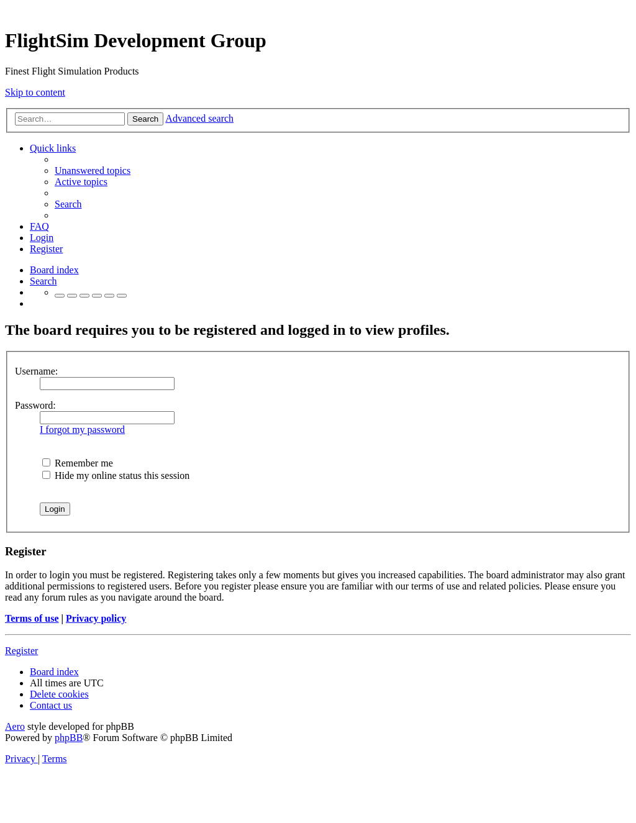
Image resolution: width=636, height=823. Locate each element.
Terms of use (32, 618)
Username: (36, 371)
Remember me (77, 463)
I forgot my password (82, 429)
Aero (15, 726)
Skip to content (35, 92)
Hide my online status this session (115, 475)
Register (21, 650)
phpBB (69, 737)
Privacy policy (96, 618)
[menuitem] (92, 170)
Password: (35, 405)
